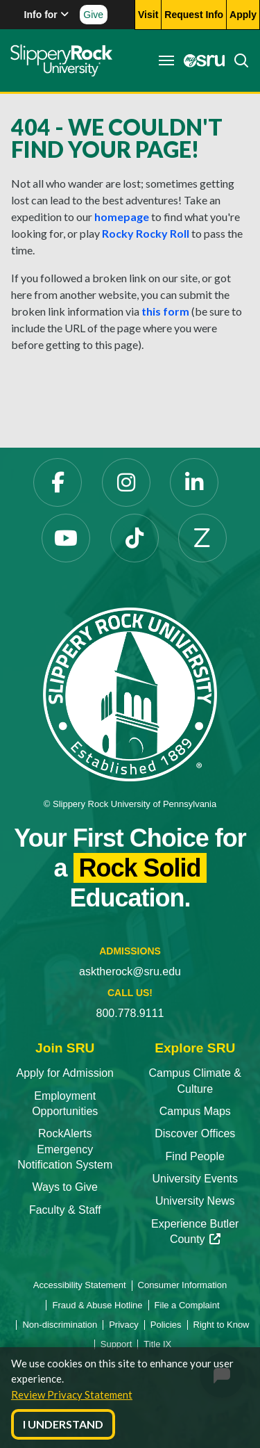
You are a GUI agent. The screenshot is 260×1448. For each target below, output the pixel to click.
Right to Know (221, 1324)
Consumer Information (182, 1285)
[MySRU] (200, 60)
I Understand (63, 1424)
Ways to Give (65, 1187)
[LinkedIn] (194, 482)
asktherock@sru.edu (130, 971)
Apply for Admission (65, 1073)
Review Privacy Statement (71, 1394)
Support (116, 1344)
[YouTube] (66, 538)
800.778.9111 (130, 1013)
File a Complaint (187, 1305)
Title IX (157, 1344)
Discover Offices (195, 1133)
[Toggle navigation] (166, 60)
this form (165, 311)
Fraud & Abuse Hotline (97, 1305)
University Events (195, 1179)
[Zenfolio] (202, 538)
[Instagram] (126, 482)
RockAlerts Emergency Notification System (64, 1149)
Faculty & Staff (65, 1210)
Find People (195, 1156)
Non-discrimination (59, 1324)
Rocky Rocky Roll (145, 233)
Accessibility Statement (79, 1285)
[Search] (237, 60)
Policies (166, 1324)
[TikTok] (134, 538)
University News (195, 1201)
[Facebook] (57, 482)
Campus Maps (195, 1111)
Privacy (124, 1324)
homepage (121, 216)
